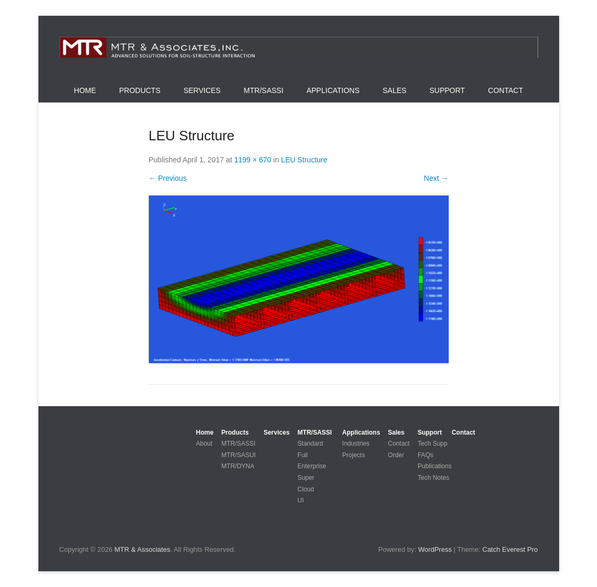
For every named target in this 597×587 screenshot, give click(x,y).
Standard (310, 443)
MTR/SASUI (238, 455)
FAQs (425, 455)
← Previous (168, 178)
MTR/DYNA (238, 466)
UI (301, 500)
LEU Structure (304, 160)
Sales (394, 90)
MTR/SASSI (263, 90)
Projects (353, 455)
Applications (333, 90)
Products (139, 90)
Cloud (306, 489)
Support (447, 90)
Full (303, 455)
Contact (505, 90)
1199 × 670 (252, 160)
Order (396, 455)
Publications (435, 466)
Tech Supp (433, 443)
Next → (436, 178)
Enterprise (312, 466)
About (204, 443)
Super (306, 477)
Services (202, 90)
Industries (356, 443)
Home (85, 90)
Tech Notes (433, 477)
